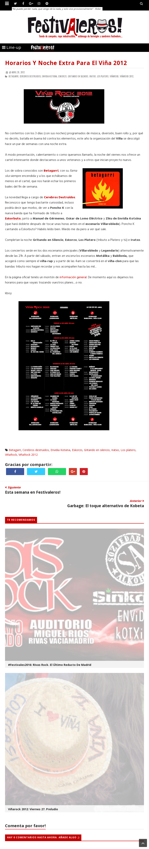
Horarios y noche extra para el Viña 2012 (66, 63)
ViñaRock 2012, (127, 76)
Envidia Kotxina (60, 450)
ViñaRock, (114, 76)
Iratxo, (92, 76)
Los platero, (103, 76)
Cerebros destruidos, (30, 76)
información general (73, 277)
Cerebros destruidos (36, 450)
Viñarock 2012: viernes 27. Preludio (33, 809)
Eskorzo (77, 450)
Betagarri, (14, 76)
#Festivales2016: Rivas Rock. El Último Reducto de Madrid (49, 665)
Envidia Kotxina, (50, 76)
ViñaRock (11, 455)
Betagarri (15, 450)
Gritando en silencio (97, 450)
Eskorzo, (62, 76)
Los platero (128, 450)
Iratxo (115, 450)
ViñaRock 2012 (28, 455)
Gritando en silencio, (78, 76)
